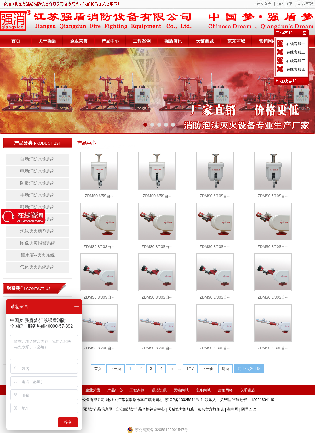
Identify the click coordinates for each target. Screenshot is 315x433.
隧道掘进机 (157, 419)
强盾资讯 (173, 41)
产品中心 (110, 41)
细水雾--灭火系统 (37, 255)
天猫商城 (205, 41)
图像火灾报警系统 (37, 243)
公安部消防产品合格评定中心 (140, 409)
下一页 (208, 368)
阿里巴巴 (248, 409)
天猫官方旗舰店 (181, 409)
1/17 (190, 368)
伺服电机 (176, 419)
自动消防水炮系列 (37, 159)
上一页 (115, 368)
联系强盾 (247, 390)
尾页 (225, 368)
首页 (15, 41)
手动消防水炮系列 (37, 195)
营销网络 (268, 41)
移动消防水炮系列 (37, 207)
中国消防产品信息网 (95, 409)
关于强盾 (47, 41)
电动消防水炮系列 (37, 171)
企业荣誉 (79, 41)
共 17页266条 (249, 368)
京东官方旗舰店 (211, 409)
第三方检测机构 (112, 419)
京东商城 (236, 41)
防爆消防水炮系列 (37, 183)
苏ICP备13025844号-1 (184, 400)
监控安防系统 (197, 419)
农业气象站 (136, 419)
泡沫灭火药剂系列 (37, 231)
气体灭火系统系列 (37, 267)
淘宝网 (232, 409)
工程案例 (142, 41)
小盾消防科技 (222, 419)
